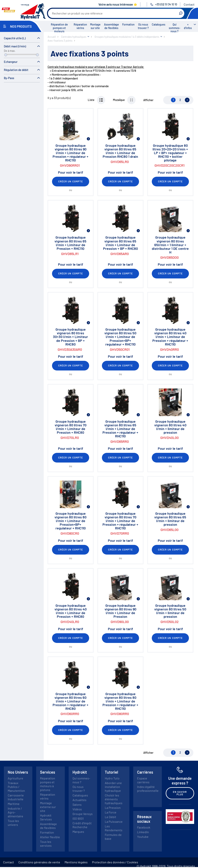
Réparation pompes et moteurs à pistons (47, 784)
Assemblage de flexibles (111, 26)
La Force (110, 812)
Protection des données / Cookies (115, 862)
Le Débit (110, 817)
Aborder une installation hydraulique (113, 786)
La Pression (113, 807)
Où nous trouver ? (143, 26)
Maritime (14, 804)
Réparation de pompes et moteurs (59, 28)
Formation (128, 24)
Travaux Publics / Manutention (16, 786)
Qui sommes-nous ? (174, 28)
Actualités (79, 800)
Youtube (142, 836)
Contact (189, 4)
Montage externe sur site (48, 807)
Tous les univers (13, 822)
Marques (78, 831)
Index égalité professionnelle (148, 788)
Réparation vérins (80, 26)
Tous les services (46, 843)
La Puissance (114, 821)
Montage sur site (95, 26)
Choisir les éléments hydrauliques (113, 799)
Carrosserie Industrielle (16, 797)
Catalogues (158, 24)
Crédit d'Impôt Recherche (82, 825)
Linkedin (143, 832)
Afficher (148, 100)
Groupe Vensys (83, 814)
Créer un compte (70, 181)
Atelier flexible (50, 837)
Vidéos (77, 809)
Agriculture (15, 778)
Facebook (143, 827)
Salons (77, 804)
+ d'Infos (188, 26)
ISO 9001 (78, 818)
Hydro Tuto (112, 778)
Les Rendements (113, 828)
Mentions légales (76, 862)
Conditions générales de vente (39, 862)
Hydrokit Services (46, 817)
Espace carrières (143, 780)
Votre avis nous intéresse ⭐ (117, 4)
